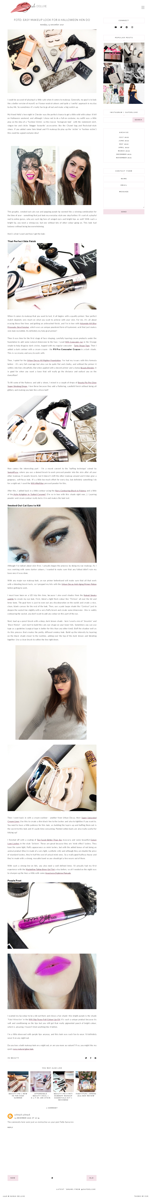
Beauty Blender (87, 368)
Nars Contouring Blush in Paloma (70, 491)
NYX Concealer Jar (74, 342)
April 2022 (124, 147)
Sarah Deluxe (17, 1196)
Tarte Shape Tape (82, 345)
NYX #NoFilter (37, 483)
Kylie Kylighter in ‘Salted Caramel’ (29, 494)
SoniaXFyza (13, 472)
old (92, 1178)
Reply (10, 1127)
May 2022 (124, 144)
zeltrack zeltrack (22, 1114)
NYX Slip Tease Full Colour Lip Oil (44, 1019)
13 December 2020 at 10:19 (26, 1118)
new (13, 1178)
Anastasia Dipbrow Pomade (58, 873)
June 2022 (124, 141)
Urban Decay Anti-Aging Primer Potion (79, 584)
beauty (15, 1058)
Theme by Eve (141, 1196)
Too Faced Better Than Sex (49, 840)
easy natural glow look (23, 1049)
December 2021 (124, 154)
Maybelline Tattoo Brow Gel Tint (40, 869)
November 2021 (124, 157)
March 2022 (124, 151)
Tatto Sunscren (66, 1122)
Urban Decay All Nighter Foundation (44, 360)
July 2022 (124, 137)
